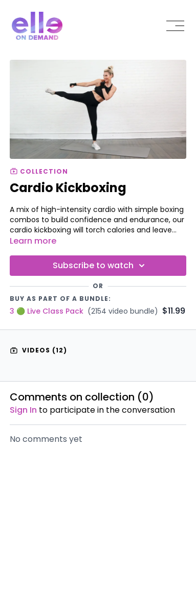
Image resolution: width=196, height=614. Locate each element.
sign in (23, 410)
